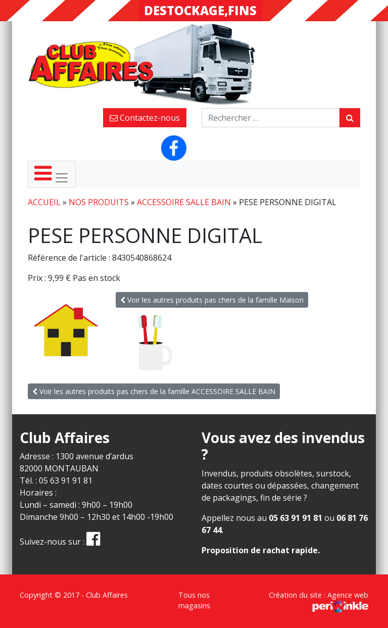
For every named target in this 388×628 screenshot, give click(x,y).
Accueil (44, 202)
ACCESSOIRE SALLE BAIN (184, 202)
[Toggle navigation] (52, 174)
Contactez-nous (145, 117)
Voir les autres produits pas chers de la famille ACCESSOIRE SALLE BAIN (153, 391)
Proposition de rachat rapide (260, 550)
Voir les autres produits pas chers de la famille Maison (212, 300)
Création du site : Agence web (318, 600)
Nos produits (99, 202)
